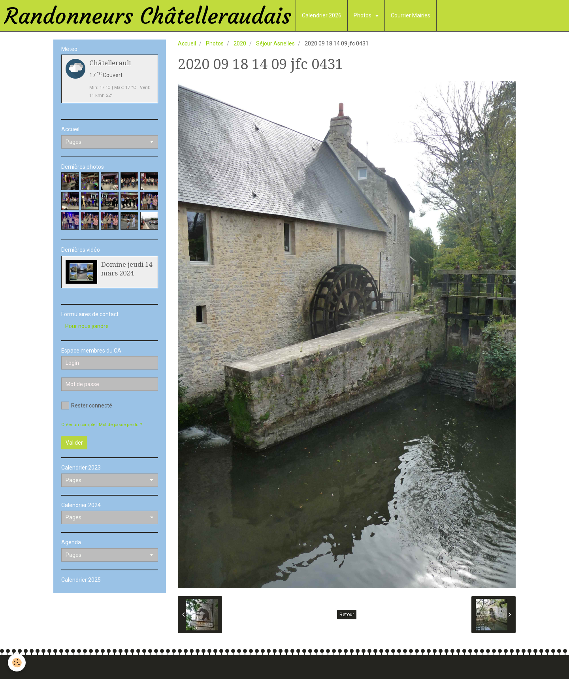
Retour (346, 614)
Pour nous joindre (87, 326)
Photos (363, 15)
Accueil (187, 43)
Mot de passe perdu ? (120, 424)
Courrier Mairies (410, 15)
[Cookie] (17, 662)
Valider (74, 442)
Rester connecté (86, 405)
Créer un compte (78, 424)
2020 (240, 43)
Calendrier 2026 (321, 15)
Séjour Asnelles (275, 43)
